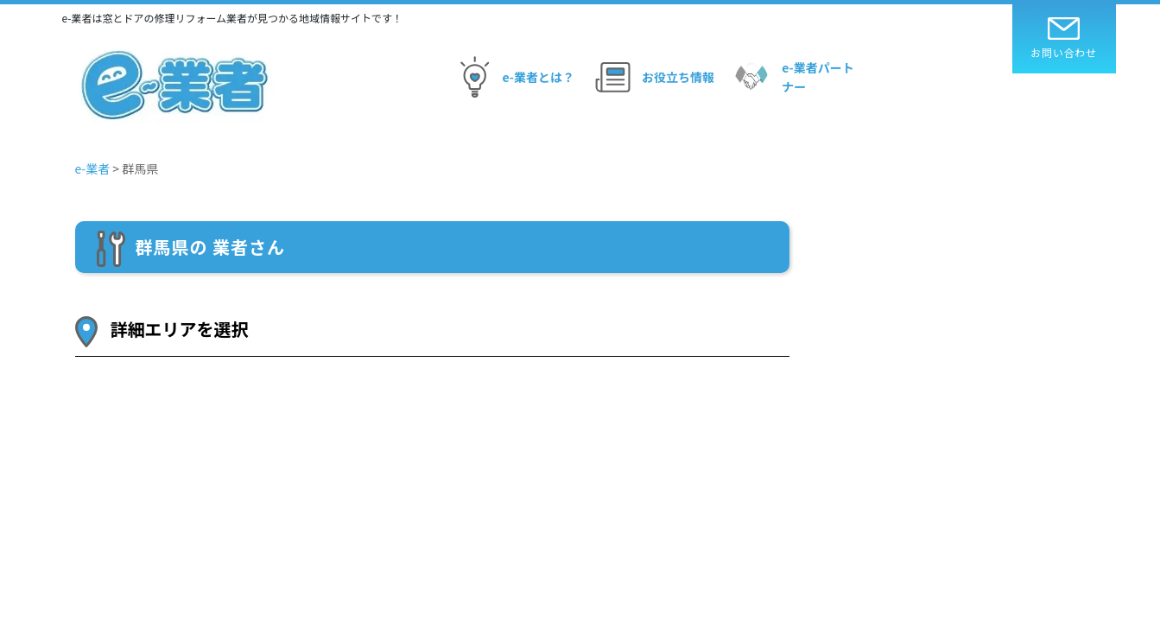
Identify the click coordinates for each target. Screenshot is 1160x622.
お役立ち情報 (652, 77)
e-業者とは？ (512, 77)
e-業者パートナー (791, 77)
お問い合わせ (1063, 38)
